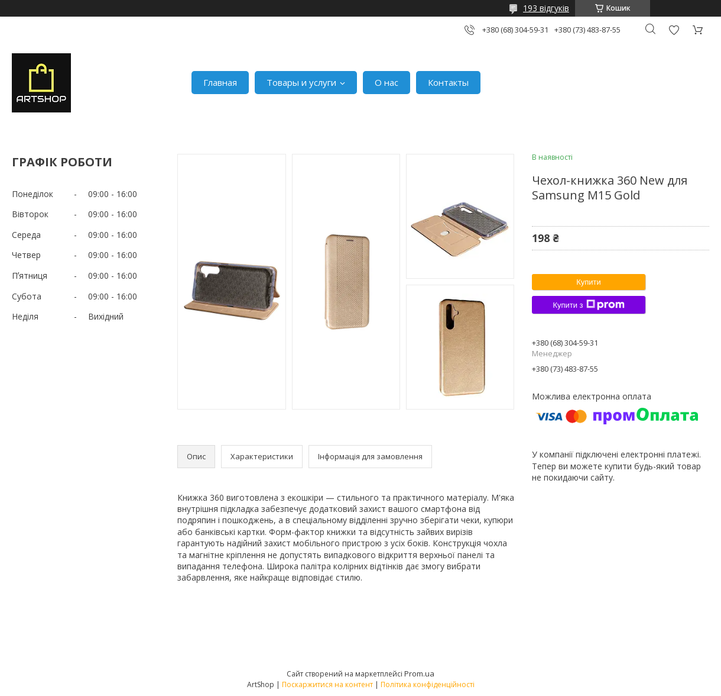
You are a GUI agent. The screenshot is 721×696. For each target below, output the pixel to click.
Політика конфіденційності (428, 684)
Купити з (588, 304)
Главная (220, 82)
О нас (386, 82)
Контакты (448, 82)
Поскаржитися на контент (327, 684)
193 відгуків (546, 8)
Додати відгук (674, 30)
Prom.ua (419, 673)
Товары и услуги (301, 82)
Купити (588, 282)
